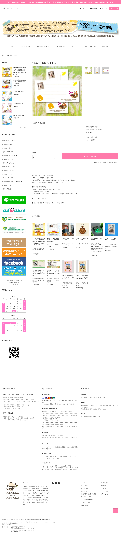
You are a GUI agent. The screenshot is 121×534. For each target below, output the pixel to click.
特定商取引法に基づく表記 (110, 162)
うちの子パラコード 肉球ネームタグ (68, 239)
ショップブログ (85, 502)
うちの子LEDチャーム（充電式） (96, 239)
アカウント (85, 8)
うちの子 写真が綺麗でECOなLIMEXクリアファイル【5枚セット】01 (82, 277)
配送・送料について (87, 488)
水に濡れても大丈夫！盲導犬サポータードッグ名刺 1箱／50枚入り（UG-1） (53, 273)
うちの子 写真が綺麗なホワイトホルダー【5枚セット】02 (68, 277)
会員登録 (94, 8)
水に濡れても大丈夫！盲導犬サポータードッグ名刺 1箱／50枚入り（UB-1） (39, 273)
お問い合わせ (106, 46)
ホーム (13, 46)
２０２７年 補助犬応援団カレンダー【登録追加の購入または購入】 (19, 81)
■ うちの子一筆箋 (12, 55)
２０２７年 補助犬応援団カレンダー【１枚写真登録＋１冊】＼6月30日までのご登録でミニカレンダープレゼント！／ (19, 71)
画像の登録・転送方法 (43, 46)
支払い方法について (87, 485)
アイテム (114, 8)
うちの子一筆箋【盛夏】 (19, 92)
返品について (97, 162)
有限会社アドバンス (15, 527)
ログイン (104, 8)
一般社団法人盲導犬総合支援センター (18, 526)
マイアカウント (105, 483)
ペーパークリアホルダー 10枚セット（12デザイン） (111, 240)
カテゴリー (75, 46)
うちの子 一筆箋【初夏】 (19, 115)
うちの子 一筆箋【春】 (18, 103)
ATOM (86, 505)
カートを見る (104, 491)
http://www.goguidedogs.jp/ (12, 523)
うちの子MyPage (60, 46)
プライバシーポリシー (87, 497)
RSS (82, 505)
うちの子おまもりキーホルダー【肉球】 (82, 239)
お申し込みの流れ (26, 46)
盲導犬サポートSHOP (6, 524)
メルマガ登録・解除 (90, 46)
